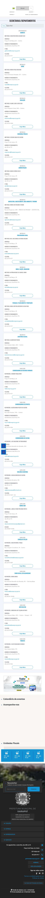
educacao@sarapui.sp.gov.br (12, 118)
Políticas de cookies (38, 878)
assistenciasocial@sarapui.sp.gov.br (14, 355)
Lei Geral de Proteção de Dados (33, 883)
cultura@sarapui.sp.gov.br (12, 456)
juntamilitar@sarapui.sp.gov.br (13, 625)
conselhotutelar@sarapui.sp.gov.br (14, 557)
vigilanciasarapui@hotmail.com (13, 490)
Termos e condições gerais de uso (34, 876)
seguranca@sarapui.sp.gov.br (13, 152)
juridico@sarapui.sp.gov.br (12, 253)
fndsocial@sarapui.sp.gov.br (12, 591)
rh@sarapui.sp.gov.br (10, 388)
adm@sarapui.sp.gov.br (11, 186)
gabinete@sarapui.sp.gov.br (12, 50)
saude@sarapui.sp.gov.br (11, 84)
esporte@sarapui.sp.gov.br (12, 422)
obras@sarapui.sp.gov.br (11, 287)
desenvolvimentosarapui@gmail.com (15, 524)
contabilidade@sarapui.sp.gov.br (13, 321)
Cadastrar (33, 789)
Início (4, 26)
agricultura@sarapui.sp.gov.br (13, 219)
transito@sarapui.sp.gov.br (12, 659)
